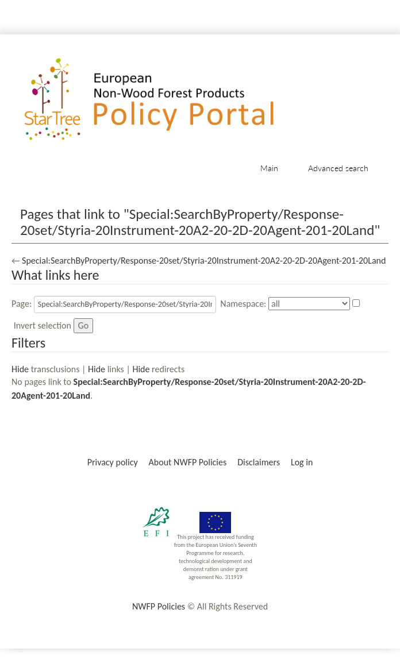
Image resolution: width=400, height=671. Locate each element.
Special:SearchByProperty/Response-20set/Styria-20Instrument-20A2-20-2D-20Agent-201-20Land (204, 260)
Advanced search (338, 168)
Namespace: (243, 303)
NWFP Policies (158, 606)
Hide (20, 369)
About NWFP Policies (188, 462)
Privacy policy (112, 462)
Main (269, 168)
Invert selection (42, 325)
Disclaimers (258, 462)
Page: (21, 303)
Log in (302, 462)
